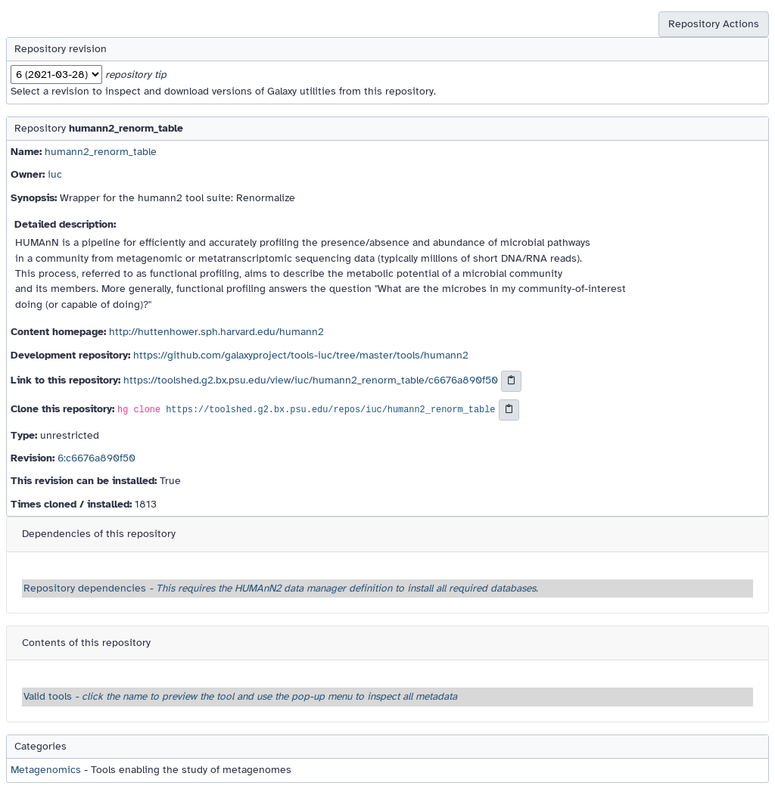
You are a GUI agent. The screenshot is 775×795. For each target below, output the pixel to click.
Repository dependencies (280, 588)
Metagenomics (46, 769)
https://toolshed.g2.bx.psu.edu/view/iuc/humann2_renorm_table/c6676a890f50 (310, 380)
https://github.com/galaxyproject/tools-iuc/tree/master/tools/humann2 (300, 355)
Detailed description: (65, 224)
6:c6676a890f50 (96, 458)
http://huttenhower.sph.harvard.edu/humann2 (216, 331)
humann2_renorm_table (101, 151)
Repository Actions (713, 23)
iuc (55, 174)
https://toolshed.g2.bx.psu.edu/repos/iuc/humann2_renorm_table (330, 410)
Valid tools (240, 696)
